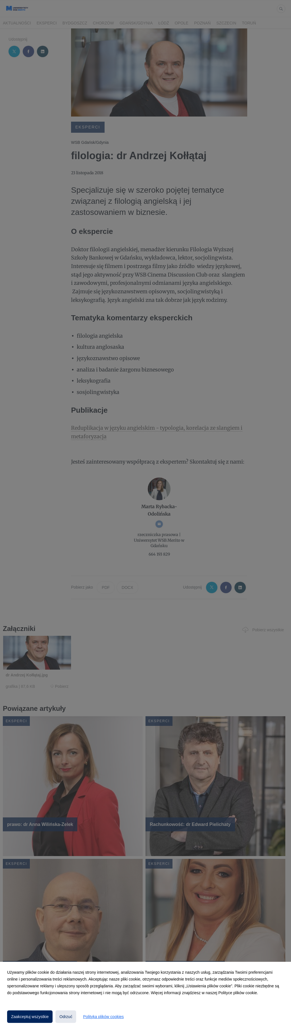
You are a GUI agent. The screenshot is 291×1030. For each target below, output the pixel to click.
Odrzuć (65, 1016)
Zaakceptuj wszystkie (30, 1016)
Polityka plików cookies (103, 1016)
